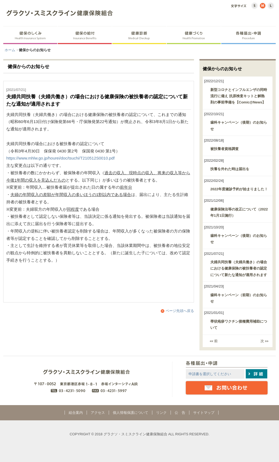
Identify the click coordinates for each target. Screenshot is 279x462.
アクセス (98, 413)
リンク (161, 413)
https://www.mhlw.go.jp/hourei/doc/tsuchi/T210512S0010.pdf (60, 158)
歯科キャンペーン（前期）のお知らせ (238, 298)
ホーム (10, 50)
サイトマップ (203, 413)
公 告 (180, 413)
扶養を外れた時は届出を (229, 169)
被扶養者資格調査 (224, 149)
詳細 (256, 373)
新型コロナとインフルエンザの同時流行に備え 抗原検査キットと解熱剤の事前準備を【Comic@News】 (238, 96)
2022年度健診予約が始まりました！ (239, 189)
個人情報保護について (130, 413)
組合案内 (76, 413)
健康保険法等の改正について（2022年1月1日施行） (239, 212)
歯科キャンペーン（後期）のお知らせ (238, 125)
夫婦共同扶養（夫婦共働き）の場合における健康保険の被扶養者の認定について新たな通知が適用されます (238, 268)
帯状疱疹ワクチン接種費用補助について (238, 324)
